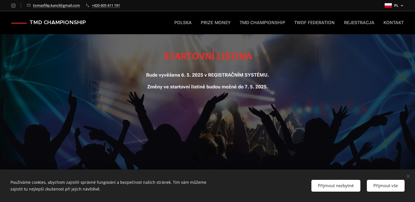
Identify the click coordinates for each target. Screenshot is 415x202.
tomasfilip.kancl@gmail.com (56, 5)
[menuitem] (196, 23)
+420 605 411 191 (106, 5)
